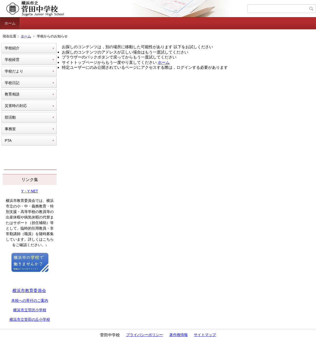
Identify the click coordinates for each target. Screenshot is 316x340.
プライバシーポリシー (144, 335)
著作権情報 (178, 335)
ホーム (10, 23)
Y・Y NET (29, 191)
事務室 (10, 129)
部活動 (10, 117)
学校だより (14, 71)
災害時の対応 (16, 106)
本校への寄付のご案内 (29, 300)
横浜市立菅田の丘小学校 (29, 319)
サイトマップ (205, 335)
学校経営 (12, 59)
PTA (8, 140)
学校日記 (12, 83)
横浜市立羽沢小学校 (29, 310)
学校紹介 (12, 48)
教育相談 (12, 94)
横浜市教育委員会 (29, 290)
